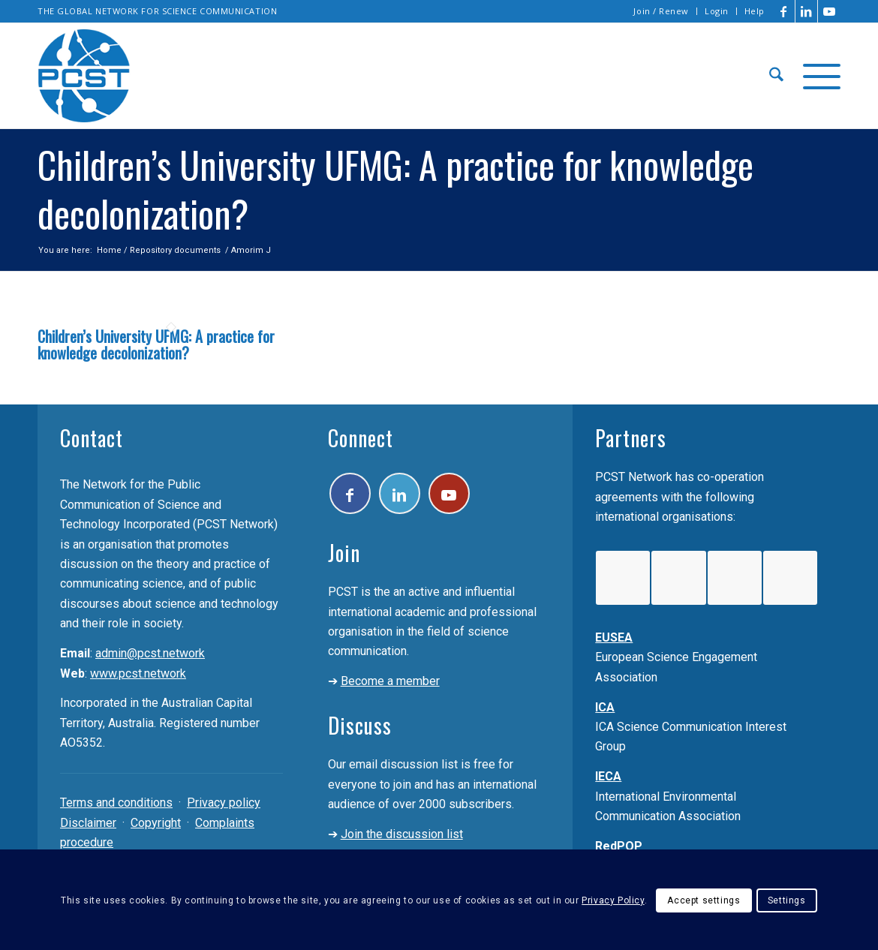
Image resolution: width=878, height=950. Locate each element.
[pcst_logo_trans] (84, 75)
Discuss (360, 725)
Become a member (390, 681)
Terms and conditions (116, 802)
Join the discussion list (402, 834)
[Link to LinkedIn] (806, 11)
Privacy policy (223, 802)
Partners (630, 437)
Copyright (156, 823)
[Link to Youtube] (829, 11)
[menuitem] (661, 11)
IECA (608, 776)
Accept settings (703, 900)
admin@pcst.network (150, 653)
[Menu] (816, 75)
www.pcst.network (138, 673)
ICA (605, 707)
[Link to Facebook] (784, 11)
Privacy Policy (613, 900)
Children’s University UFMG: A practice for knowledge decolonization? (156, 344)
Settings (787, 900)
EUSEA (614, 637)
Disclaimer (88, 823)
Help (754, 11)
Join (344, 552)
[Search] (776, 75)
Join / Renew (661, 11)
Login (717, 11)
